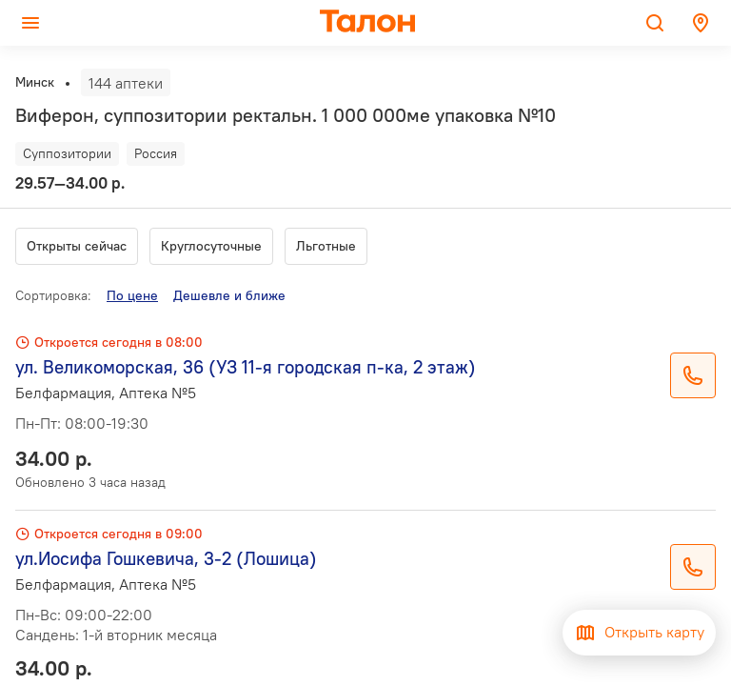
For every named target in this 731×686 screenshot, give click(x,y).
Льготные (326, 245)
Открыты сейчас (77, 245)
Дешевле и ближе (229, 295)
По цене (132, 295)
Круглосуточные (211, 245)
